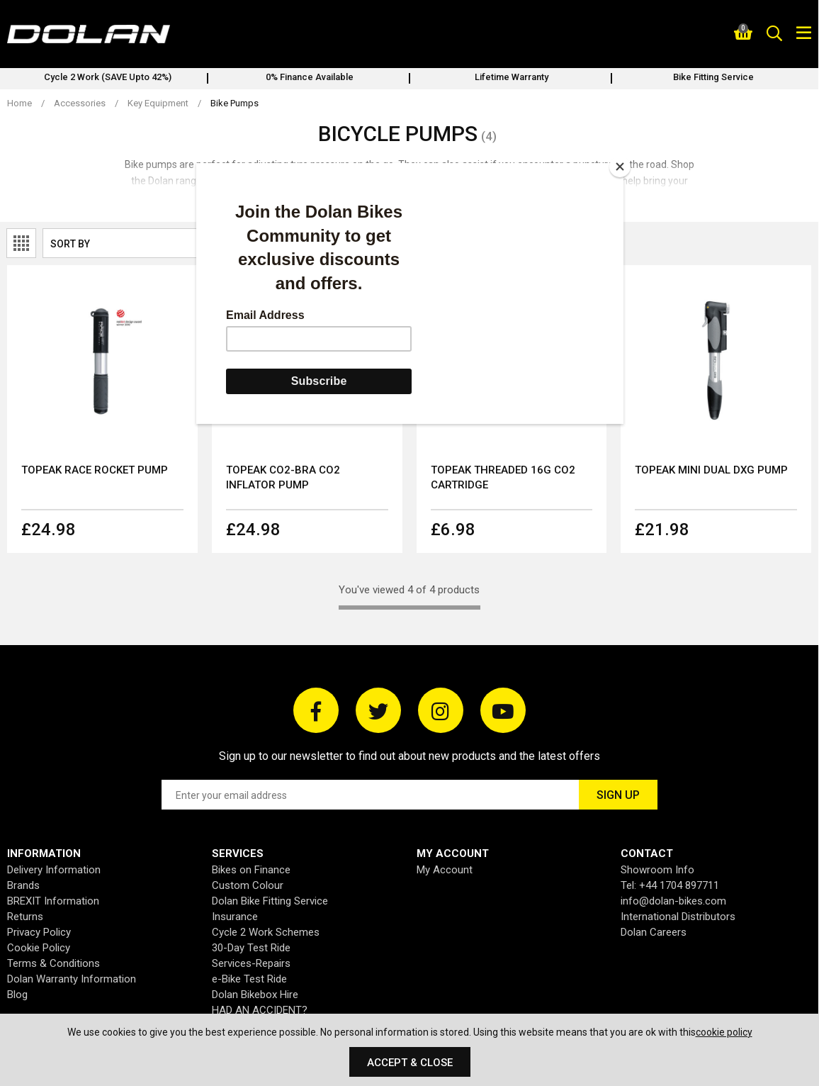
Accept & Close (410, 1062)
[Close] (620, 166)
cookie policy (724, 1032)
